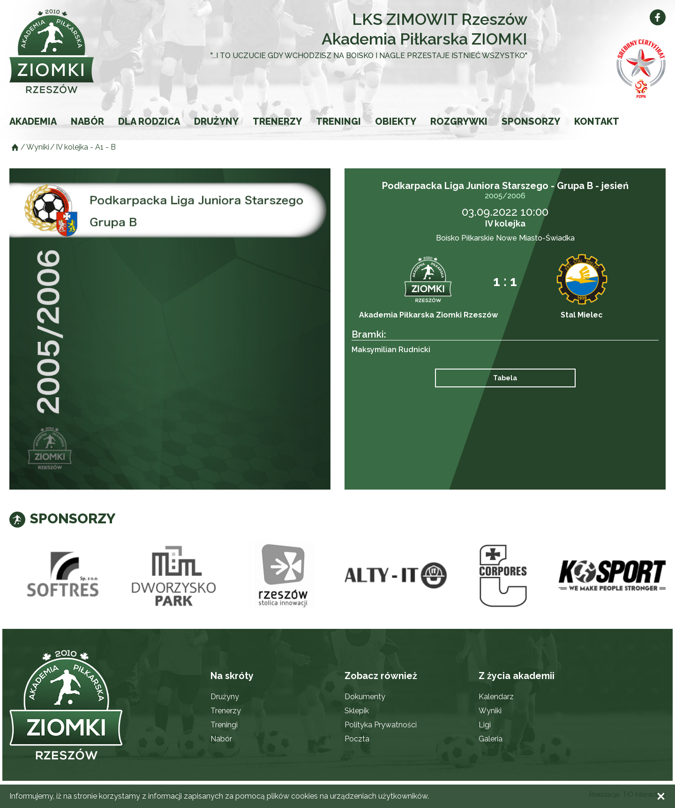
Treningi (338, 121)
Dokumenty (365, 696)
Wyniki (490, 710)
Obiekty (395, 121)
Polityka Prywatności (381, 724)
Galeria (490, 738)
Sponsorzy (531, 121)
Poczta (357, 738)
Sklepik (357, 710)
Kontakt (596, 121)
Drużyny (216, 121)
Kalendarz (496, 696)
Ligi (485, 724)
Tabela (505, 378)
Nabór (87, 121)
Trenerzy (277, 121)
